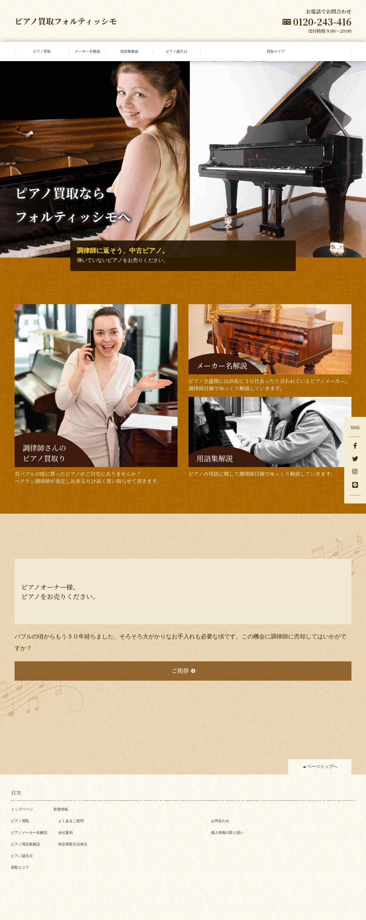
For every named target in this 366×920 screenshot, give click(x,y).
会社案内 (65, 833)
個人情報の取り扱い (227, 833)
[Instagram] (355, 472)
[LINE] (355, 485)
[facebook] (355, 446)
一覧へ (22, 707)
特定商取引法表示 (72, 844)
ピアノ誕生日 (22, 856)
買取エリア (20, 867)
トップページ (22, 809)
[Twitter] (355, 459)
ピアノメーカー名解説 (29, 833)
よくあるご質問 (71, 821)
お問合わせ (220, 821)
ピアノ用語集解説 (25, 844)
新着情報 (60, 809)
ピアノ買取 (20, 821)
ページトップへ (322, 766)
